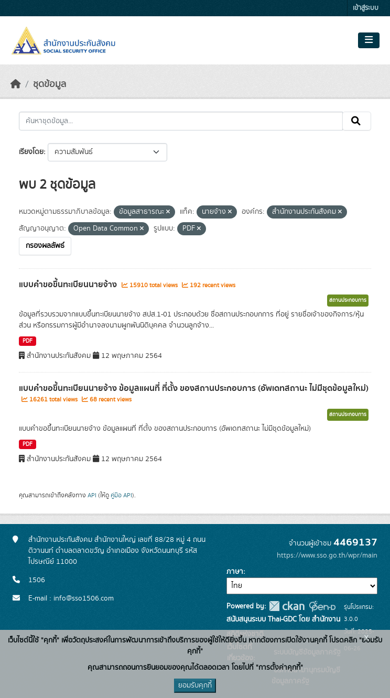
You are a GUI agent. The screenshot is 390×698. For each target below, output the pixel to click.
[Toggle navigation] (369, 40)
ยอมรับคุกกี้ (195, 685)
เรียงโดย (31, 152)
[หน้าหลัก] (15, 84)
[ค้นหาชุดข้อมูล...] (181, 121)
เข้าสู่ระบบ (365, 8)
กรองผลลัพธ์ (45, 246)
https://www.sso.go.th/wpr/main (327, 555)
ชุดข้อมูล (49, 84)
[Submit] (356, 121)
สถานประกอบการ (347, 300)
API (92, 495)
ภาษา (234, 571)
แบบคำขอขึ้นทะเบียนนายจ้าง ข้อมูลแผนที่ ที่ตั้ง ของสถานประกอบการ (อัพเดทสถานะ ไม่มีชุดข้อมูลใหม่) (194, 388)
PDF (27, 341)
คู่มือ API (121, 495)
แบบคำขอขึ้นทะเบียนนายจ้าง (69, 284)
